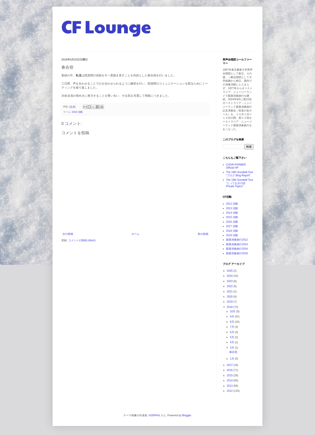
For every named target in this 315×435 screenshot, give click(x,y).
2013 (230, 385)
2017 (230, 365)
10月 (233, 311)
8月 (232, 321)
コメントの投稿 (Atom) (81, 240)
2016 (230, 370)
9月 (232, 316)
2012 (230, 390)
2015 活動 (232, 217)
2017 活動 (232, 226)
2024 (230, 275)
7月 (232, 326)
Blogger (186, 415)
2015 (230, 375)
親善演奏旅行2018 (237, 253)
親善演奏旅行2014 (237, 244)
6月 (232, 332)
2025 (230, 270)
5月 (232, 337)
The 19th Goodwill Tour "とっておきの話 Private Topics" (239, 183)
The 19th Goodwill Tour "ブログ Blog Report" (239, 174)
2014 (230, 380)
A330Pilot (154, 415)
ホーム (135, 233)
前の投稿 (203, 233)
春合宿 (233, 352)
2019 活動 (232, 235)
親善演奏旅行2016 (237, 248)
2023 (230, 281)
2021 (230, 291)
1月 (232, 358)
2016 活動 (232, 221)
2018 (230, 307)
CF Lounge (106, 26)
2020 (230, 296)
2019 (230, 301)
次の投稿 (68, 233)
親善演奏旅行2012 (237, 239)
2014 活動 (232, 212)
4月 (232, 342)
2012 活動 (232, 203)
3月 (232, 347)
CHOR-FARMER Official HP (236, 166)
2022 (230, 286)
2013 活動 (232, 208)
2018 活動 (77, 112)
